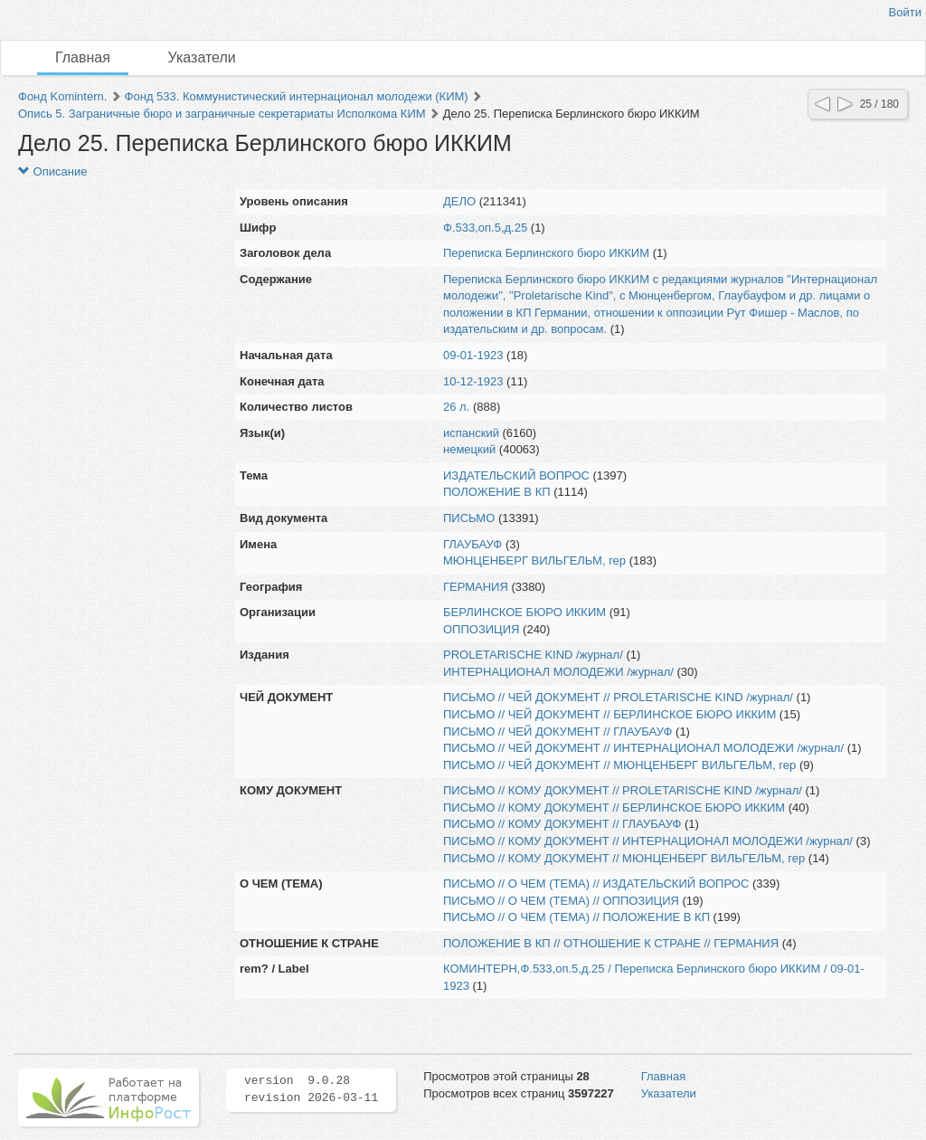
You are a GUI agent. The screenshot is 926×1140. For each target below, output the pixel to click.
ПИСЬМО (469, 518)
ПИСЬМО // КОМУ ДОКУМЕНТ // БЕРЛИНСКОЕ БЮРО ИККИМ (614, 807)
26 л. (456, 406)
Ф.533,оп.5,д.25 (485, 227)
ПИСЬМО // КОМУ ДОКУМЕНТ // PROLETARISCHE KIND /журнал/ (622, 790)
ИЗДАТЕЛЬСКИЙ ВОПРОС (516, 475)
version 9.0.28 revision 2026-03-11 (311, 1089)
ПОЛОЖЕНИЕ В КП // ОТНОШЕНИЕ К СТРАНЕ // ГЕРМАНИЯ (611, 943)
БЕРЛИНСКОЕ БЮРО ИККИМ (524, 612)
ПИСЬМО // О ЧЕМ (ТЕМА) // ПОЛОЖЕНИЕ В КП (576, 917)
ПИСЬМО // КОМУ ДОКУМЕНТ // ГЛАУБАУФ (562, 824)
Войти (905, 12)
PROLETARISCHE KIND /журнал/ (533, 654)
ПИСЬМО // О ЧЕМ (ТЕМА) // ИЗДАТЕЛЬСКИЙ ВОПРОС (596, 883)
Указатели (202, 57)
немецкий (469, 449)
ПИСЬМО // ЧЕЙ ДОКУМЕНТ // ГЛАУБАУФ (557, 731)
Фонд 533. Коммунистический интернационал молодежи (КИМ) (296, 96)
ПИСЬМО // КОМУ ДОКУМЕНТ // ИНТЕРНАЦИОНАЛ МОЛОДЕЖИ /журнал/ (648, 841)
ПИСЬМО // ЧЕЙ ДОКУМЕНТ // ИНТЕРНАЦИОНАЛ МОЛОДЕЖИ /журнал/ (643, 748)
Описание (52, 171)
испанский (471, 433)
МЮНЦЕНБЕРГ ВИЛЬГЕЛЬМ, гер (534, 560)
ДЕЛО (459, 201)
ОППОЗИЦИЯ (481, 629)
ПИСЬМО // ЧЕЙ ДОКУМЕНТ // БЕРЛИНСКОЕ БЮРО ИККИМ (609, 714)
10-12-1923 (473, 381)
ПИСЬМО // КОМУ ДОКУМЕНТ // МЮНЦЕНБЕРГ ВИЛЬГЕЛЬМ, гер (624, 858)
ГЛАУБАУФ (472, 544)
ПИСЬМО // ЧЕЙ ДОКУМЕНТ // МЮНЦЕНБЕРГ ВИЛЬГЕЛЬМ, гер (619, 765)
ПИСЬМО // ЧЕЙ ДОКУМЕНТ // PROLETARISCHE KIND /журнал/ (618, 697)
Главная (82, 57)
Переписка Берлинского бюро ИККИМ (546, 253)
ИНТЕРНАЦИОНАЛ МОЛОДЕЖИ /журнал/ (558, 672)
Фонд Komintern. (62, 96)
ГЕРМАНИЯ (475, 587)
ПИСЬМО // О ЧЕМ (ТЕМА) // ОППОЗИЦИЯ (561, 900)
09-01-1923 (473, 355)
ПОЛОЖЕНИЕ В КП (497, 492)
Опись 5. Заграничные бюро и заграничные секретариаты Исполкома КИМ (222, 113)
